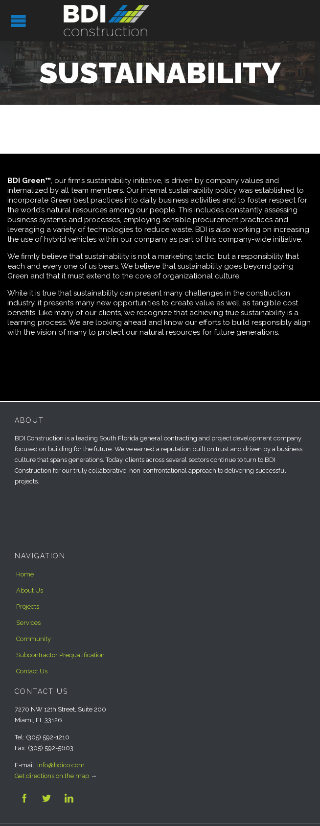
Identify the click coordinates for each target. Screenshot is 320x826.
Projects (27, 606)
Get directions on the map (52, 776)
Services (28, 622)
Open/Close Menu (18, 20)
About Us (29, 590)
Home (25, 574)
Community (33, 638)
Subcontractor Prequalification (60, 655)
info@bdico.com (61, 765)
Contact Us (31, 671)
